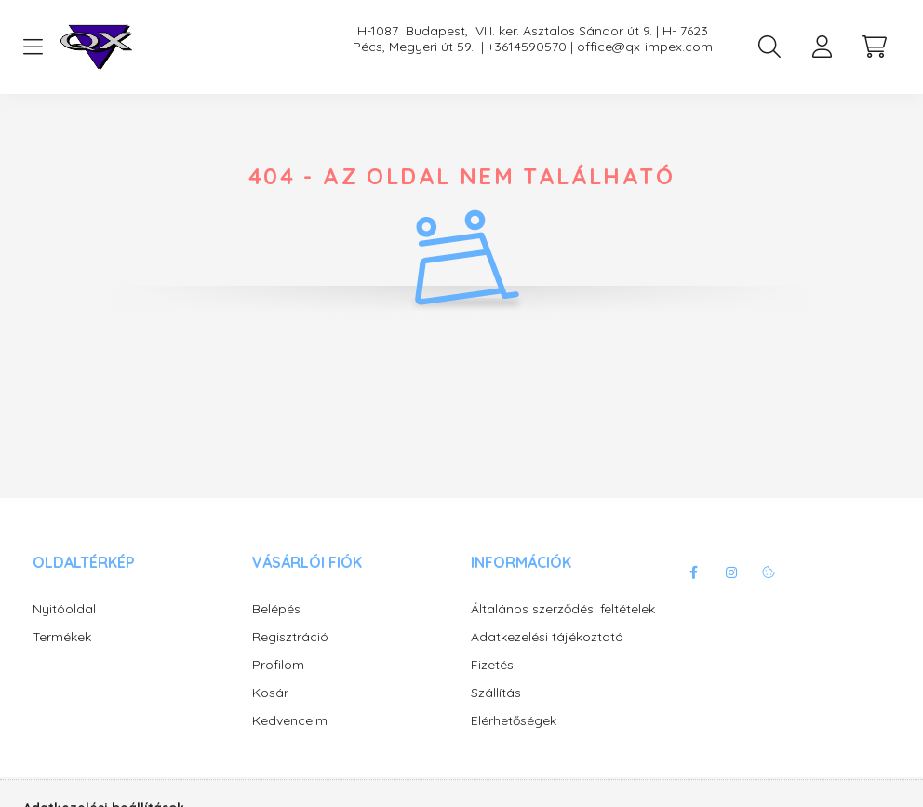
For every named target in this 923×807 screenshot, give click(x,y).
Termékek (62, 637)
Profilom (278, 665)
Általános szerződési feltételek (563, 609)
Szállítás (496, 693)
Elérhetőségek (513, 721)
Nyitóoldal (64, 609)
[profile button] (821, 46)
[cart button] (873, 46)
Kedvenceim (290, 721)
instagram (731, 572)
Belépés (276, 609)
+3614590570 (527, 47)
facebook (694, 572)
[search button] (769, 46)
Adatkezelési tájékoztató (547, 637)
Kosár (270, 693)
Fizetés (492, 665)
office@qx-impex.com (645, 47)
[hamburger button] (32, 47)
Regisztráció (290, 637)
